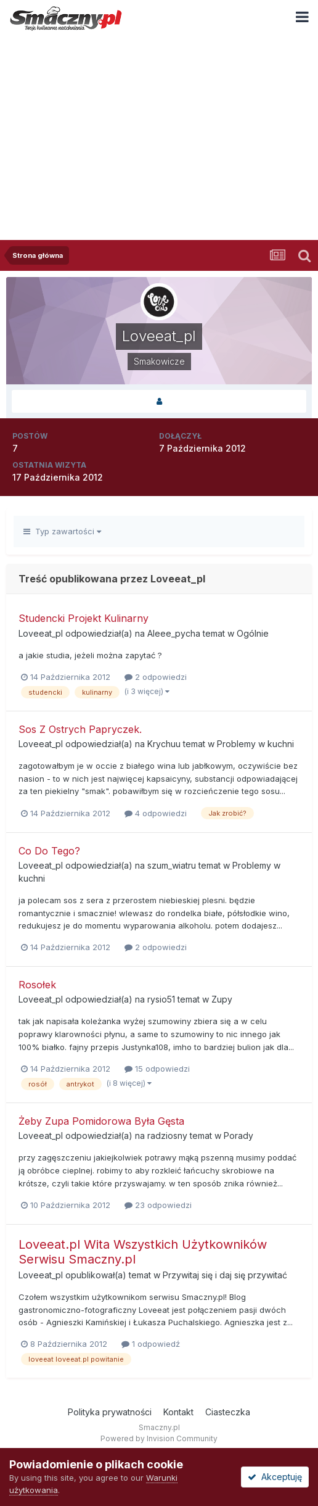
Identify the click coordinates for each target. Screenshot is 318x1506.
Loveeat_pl (40, 633)
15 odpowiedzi (157, 1069)
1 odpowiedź (150, 1344)
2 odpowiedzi (155, 677)
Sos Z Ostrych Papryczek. (80, 729)
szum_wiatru (171, 865)
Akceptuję (275, 1476)
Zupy (221, 999)
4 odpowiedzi (155, 813)
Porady (238, 1135)
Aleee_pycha (173, 633)
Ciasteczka (227, 1412)
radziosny (167, 1135)
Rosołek (37, 984)
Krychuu (164, 744)
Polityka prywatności (110, 1412)
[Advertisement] (159, 129)
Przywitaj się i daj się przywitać (225, 1275)
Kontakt (178, 1412)
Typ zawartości (62, 531)
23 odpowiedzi (158, 1205)
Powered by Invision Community (159, 1438)
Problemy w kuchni (255, 744)
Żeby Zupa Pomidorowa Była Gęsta (101, 1121)
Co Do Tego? (49, 851)
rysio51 (161, 999)
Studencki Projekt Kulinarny (83, 618)
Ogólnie (253, 633)
